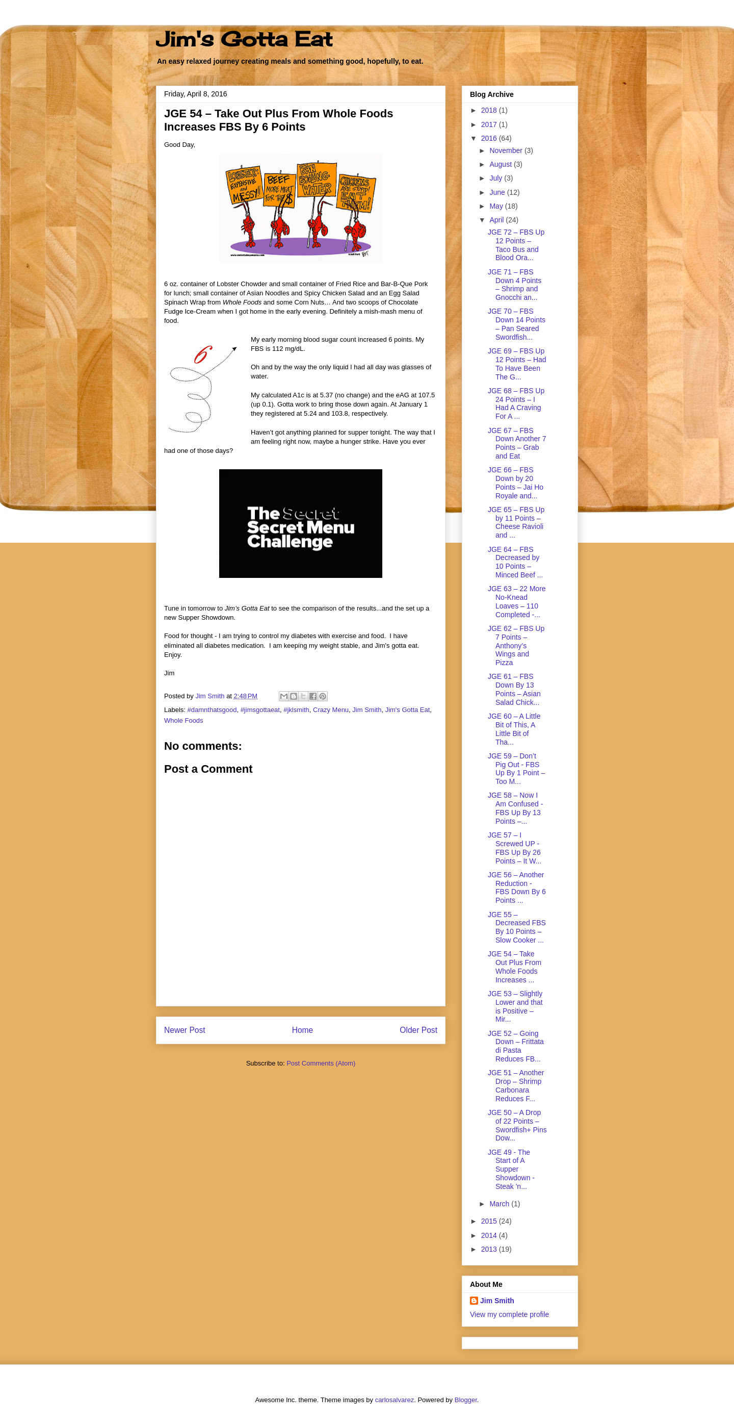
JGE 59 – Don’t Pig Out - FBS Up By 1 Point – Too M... (516, 768)
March (500, 1204)
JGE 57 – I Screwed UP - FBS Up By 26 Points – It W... (514, 848)
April (497, 220)
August (501, 164)
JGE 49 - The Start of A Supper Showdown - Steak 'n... (511, 1169)
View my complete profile (509, 1314)
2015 (490, 1221)
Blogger (466, 1400)
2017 (490, 124)
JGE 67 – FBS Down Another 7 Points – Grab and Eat (517, 443)
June (498, 192)
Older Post (418, 1030)
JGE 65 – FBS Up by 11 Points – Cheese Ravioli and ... (516, 522)
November (506, 150)
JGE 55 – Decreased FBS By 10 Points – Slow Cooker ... (517, 927)
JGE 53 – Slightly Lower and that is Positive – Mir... (515, 1006)
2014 (490, 1235)
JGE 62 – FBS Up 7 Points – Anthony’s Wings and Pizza (516, 645)
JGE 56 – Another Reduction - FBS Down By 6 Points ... (517, 887)
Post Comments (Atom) (320, 1063)
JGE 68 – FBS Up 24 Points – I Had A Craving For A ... (516, 403)
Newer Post (184, 1030)
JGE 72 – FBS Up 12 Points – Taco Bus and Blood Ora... (516, 245)
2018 (490, 110)
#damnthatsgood (212, 710)
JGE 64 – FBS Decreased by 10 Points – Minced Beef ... (515, 562)
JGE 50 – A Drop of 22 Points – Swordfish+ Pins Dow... (517, 1125)
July (496, 178)
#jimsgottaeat (260, 710)
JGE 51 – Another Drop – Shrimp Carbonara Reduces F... (516, 1085)
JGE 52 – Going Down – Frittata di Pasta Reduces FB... (516, 1046)
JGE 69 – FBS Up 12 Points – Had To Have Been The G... (517, 364)
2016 (490, 138)
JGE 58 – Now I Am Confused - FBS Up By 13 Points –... (515, 808)
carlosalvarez (394, 1400)
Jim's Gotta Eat (244, 39)
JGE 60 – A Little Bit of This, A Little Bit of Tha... (514, 729)
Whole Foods (183, 720)
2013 (490, 1249)
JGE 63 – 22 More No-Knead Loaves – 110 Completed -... (517, 601)
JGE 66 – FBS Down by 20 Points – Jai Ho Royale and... (515, 482)
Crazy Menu (331, 710)
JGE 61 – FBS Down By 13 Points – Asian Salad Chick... (514, 689)
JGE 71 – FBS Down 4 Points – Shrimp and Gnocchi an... (514, 284)
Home (302, 1030)
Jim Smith (366, 710)
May (497, 206)
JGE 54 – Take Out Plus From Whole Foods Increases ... (514, 966)
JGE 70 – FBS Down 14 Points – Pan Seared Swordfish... (516, 324)
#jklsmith (296, 710)
